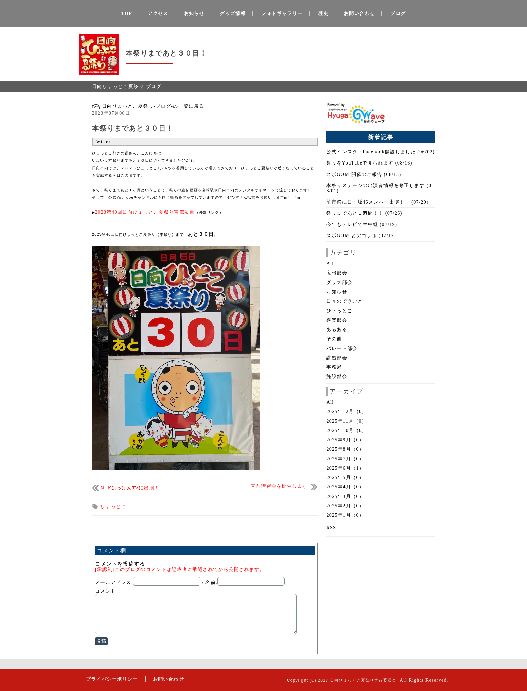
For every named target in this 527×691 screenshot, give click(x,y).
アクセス (158, 13)
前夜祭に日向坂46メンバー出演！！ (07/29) (377, 202)
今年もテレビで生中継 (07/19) (361, 224)
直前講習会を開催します (279, 486)
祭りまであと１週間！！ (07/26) (364, 213)
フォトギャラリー (281, 13)
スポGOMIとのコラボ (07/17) (361, 235)
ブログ (398, 13)
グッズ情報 (233, 13)
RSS (331, 527)
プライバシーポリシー (111, 679)
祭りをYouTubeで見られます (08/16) (369, 163)
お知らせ (194, 13)
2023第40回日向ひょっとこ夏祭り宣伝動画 (145, 212)
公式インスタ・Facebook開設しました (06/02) (380, 151)
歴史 (323, 13)
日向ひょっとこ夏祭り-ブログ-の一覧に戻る (148, 106)
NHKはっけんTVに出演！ (129, 487)
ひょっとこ (113, 506)
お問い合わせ (359, 13)
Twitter (102, 141)
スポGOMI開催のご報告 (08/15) (363, 174)
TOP (126, 13)
